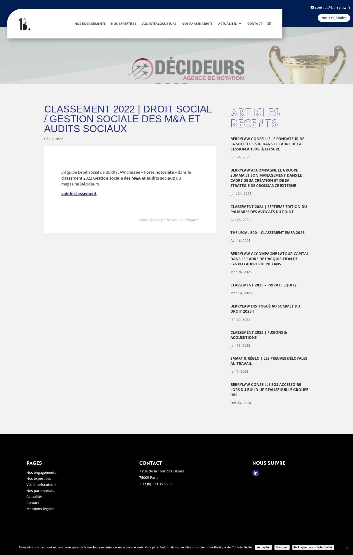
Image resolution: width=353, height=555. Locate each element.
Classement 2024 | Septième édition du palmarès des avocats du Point (268, 209)
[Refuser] (346, 548)
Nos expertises (123, 23)
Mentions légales (40, 509)
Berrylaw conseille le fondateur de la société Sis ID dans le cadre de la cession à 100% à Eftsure (267, 143)
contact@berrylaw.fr (333, 7)
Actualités (227, 23)
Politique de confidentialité (313, 547)
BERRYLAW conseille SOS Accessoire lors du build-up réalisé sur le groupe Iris (269, 389)
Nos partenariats (197, 23)
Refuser (282, 547)
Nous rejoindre (334, 17)
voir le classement (79, 193)
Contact (254, 23)
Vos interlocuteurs (159, 23)
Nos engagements (90, 23)
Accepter (263, 547)
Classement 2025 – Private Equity (263, 285)
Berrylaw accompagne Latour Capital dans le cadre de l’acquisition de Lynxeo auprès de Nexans (269, 258)
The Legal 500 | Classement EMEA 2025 (267, 232)
